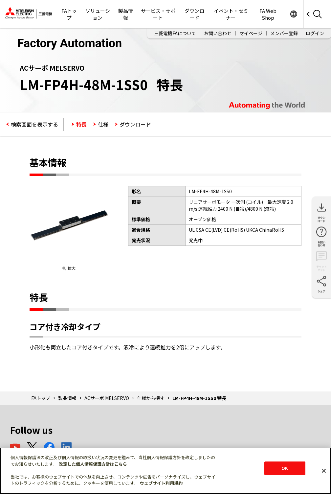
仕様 (103, 124)
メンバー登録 (284, 33)
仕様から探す (151, 398)
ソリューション (97, 14)
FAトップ (69, 14)
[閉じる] (324, 470)
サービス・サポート (158, 14)
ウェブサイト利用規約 (161, 483)
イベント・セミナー (231, 14)
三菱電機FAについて (175, 33)
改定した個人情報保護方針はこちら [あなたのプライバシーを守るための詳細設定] (93, 464)
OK (284, 468)
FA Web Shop (267, 14)
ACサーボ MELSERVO (106, 398)
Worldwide (293, 14)
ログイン (315, 33)
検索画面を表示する (34, 124)
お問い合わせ (218, 33)
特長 (81, 124)
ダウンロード (194, 14)
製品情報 (125, 14)
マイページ (250, 33)
